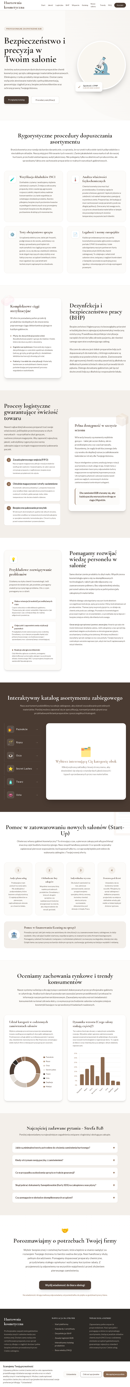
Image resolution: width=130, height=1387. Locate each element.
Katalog (85, 5)
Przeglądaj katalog (16, 99)
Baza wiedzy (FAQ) (62, 1350)
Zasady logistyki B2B (63, 1337)
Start (43, 5)
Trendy (103, 5)
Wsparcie (75, 5)
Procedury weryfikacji (45, 100)
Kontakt (120, 5)
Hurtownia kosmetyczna (14, 5)
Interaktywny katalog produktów (63, 1344)
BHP (67, 5)
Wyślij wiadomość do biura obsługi (65, 1288)
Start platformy (60, 1324)
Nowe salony (93, 5)
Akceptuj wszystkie (115, 1375)
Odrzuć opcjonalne (91, 1375)
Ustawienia (71, 1375)
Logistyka (59, 5)
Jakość (50, 5)
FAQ (110, 5)
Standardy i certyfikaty (63, 1328)
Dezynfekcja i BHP (61, 1333)
